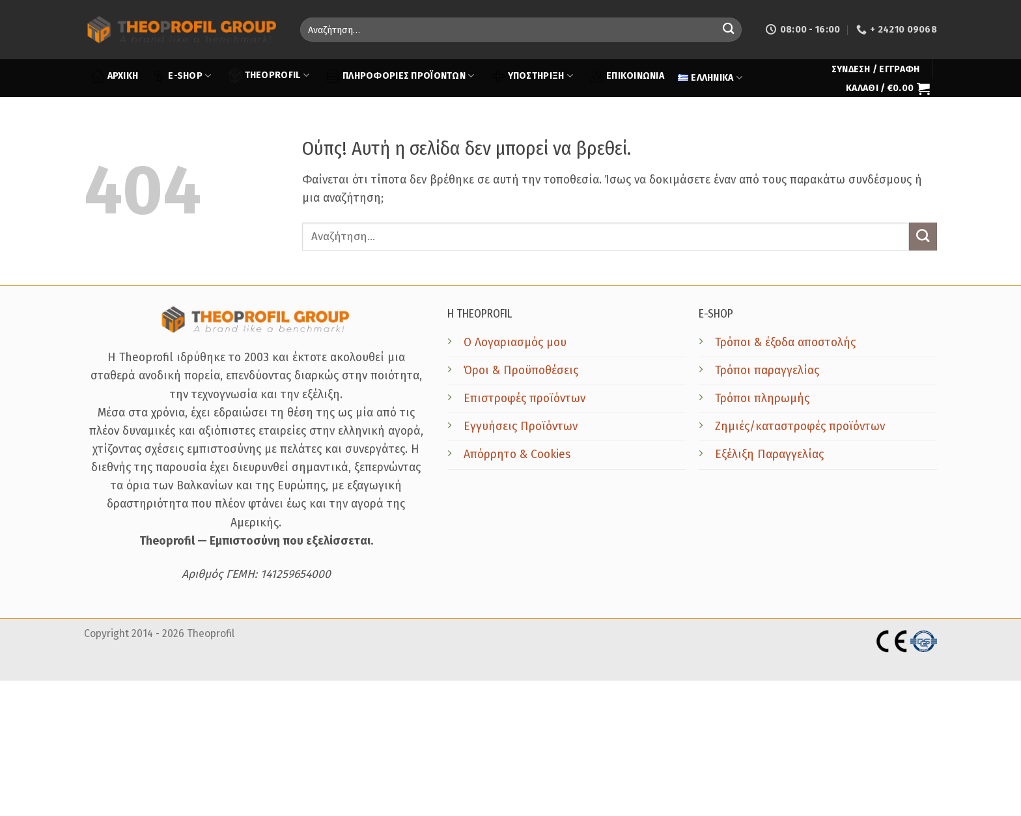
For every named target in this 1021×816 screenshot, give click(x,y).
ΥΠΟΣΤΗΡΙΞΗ (532, 76)
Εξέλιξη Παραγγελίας (769, 454)
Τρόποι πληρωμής (762, 398)
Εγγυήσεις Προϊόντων (521, 426)
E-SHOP (181, 76)
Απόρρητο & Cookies (517, 454)
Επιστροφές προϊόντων (524, 398)
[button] (875, 69)
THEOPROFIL (269, 75)
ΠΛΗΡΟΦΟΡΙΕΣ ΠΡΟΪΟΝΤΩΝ (400, 76)
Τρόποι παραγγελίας (767, 370)
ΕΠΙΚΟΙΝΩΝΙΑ (627, 76)
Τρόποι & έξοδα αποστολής (785, 342)
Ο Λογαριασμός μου (515, 342)
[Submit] (728, 30)
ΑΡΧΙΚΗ (115, 76)
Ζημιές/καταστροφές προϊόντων (800, 426)
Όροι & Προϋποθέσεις (521, 370)
